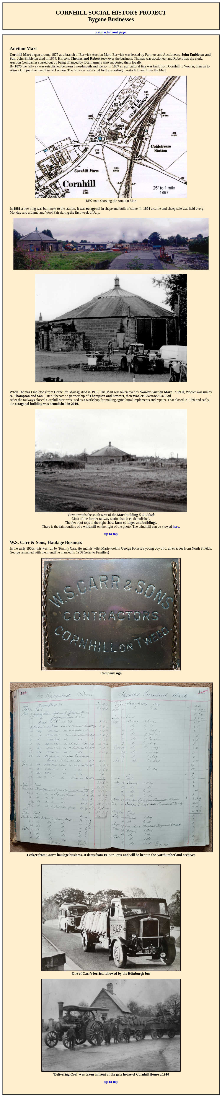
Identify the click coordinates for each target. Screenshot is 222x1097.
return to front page (111, 32)
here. (176, 526)
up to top (111, 534)
